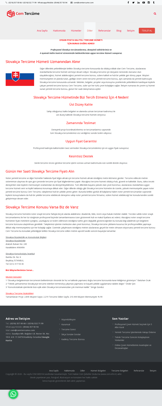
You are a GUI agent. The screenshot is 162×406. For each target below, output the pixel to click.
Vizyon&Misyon (68, 335)
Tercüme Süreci (68, 345)
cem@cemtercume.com (84, 2)
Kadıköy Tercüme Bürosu (73, 355)
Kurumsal (65, 340)
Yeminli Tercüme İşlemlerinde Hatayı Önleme (135, 348)
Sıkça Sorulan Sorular (71, 350)
